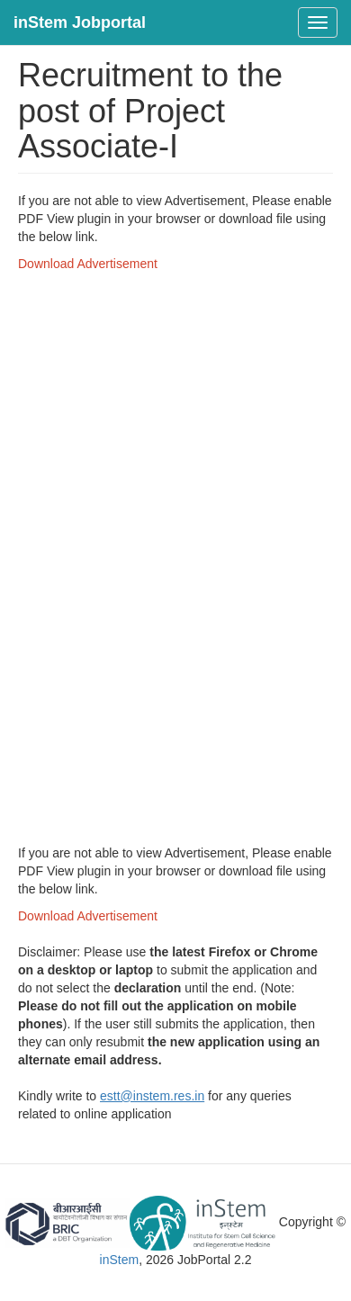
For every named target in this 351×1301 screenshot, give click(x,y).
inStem (120, 1259)
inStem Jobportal (80, 22)
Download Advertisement (88, 263)
